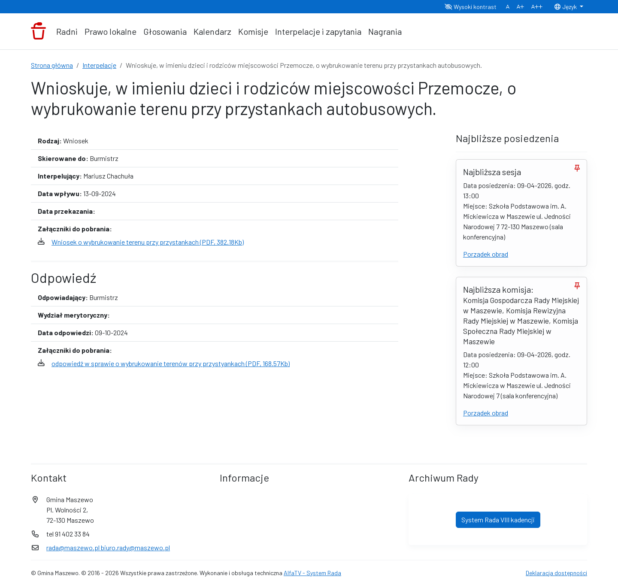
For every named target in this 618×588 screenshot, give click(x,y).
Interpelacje (99, 65)
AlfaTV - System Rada (312, 572)
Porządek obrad (485, 254)
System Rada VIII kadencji (498, 519)
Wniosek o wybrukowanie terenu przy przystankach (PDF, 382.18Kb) (148, 242)
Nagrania (385, 31)
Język (566, 6)
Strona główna (52, 65)
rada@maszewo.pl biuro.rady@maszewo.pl (108, 547)
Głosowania (165, 31)
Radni (67, 31)
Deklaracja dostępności (556, 572)
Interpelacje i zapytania (318, 31)
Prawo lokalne (110, 31)
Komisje (253, 31)
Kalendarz (212, 31)
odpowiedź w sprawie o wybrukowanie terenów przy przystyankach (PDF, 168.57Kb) (171, 363)
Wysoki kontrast (471, 6)
